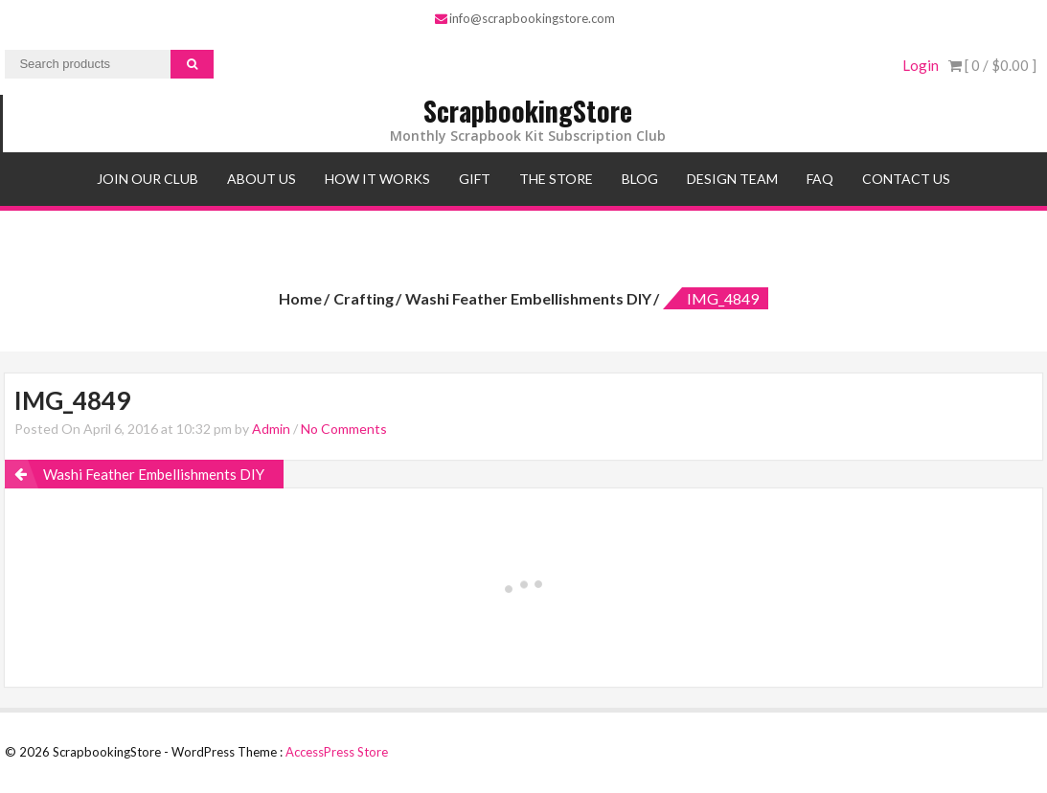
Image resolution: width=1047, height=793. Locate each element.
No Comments (344, 428)
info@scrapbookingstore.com (525, 18)
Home (300, 298)
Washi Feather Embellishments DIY (528, 298)
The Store (556, 178)
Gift (474, 178)
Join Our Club (147, 178)
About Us (261, 178)
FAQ (820, 178)
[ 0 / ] (992, 65)
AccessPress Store (336, 751)
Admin (271, 428)
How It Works (377, 178)
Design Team (732, 178)
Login (920, 65)
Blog (640, 178)
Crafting (363, 298)
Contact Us (906, 178)
